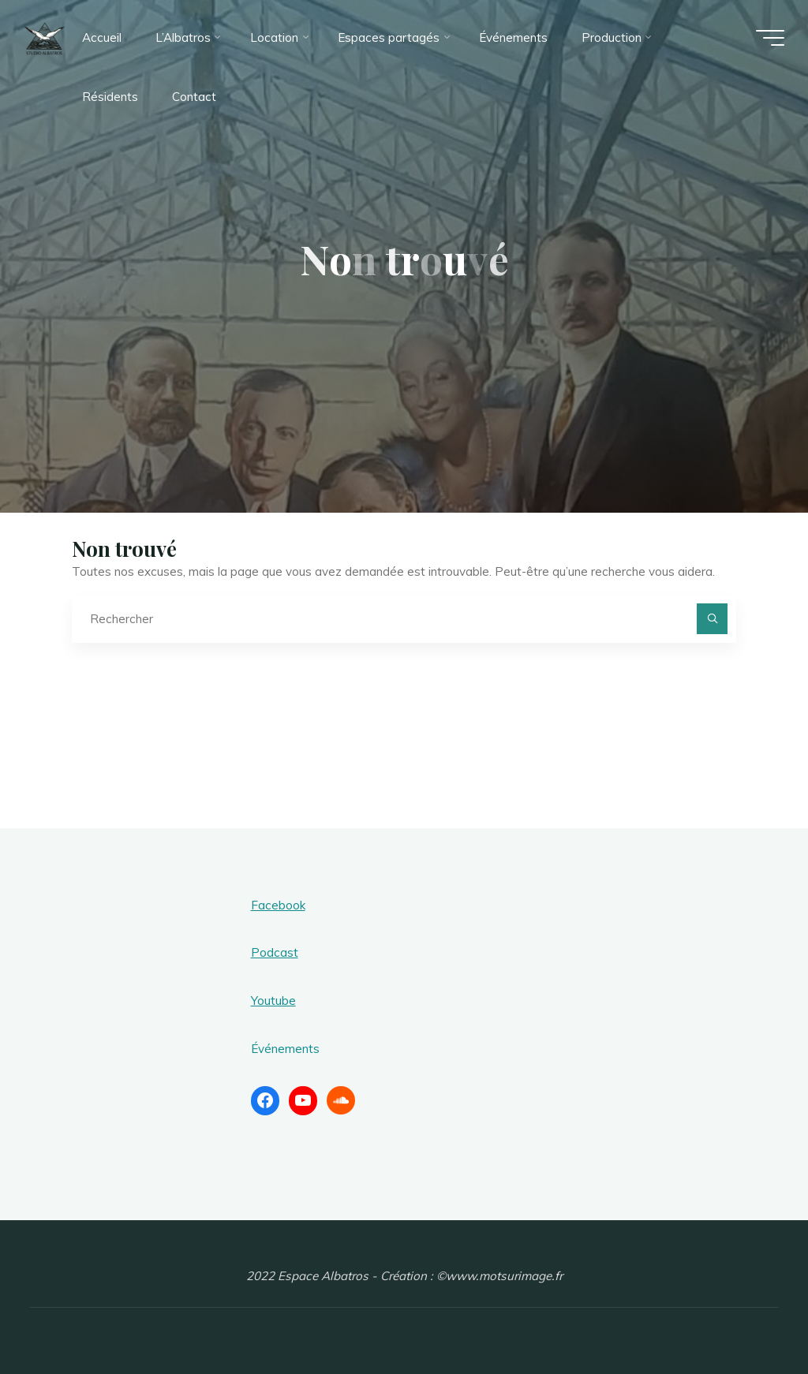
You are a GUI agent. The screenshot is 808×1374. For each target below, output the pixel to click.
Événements (285, 1048)
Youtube (273, 1000)
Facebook (278, 905)
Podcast (274, 952)
